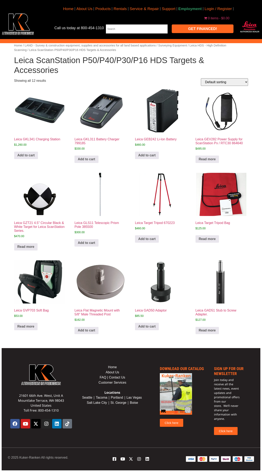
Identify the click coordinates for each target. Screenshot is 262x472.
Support (168, 9)
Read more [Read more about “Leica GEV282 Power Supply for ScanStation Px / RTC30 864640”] (207, 159)
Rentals (120, 9)
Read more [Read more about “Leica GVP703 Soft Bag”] (25, 326)
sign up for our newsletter (229, 371)
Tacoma (101, 397)
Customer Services (112, 382)
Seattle (87, 397)
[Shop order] (224, 82)
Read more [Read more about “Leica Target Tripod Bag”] (207, 239)
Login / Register (218, 9)
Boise (134, 402)
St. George (118, 402)
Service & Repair (144, 9)
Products (103, 9)
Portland (117, 397)
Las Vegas (135, 397)
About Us (84, 9)
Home (68, 9)
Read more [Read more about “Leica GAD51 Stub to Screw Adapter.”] (207, 330)
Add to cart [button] (26, 155)
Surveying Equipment (172, 45)
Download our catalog (182, 368)
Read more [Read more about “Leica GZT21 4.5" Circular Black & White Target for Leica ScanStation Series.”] (25, 246)
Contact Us (117, 377)
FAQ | (104, 377)
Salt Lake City (97, 402)
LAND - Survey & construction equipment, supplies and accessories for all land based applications (90, 45)
